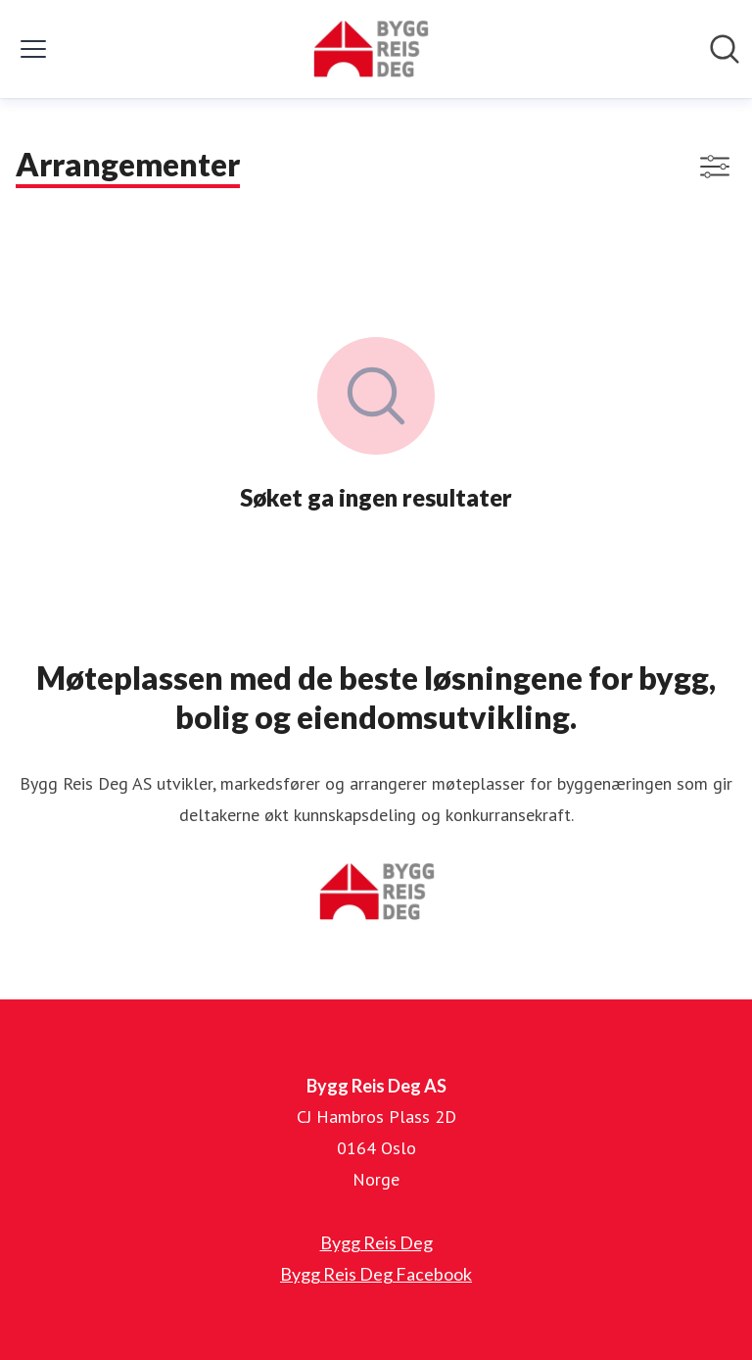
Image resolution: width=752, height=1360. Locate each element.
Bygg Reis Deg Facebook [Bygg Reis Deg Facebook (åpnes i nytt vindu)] (376, 1274)
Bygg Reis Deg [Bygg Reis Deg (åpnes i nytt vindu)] (376, 1242)
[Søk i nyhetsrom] (724, 49)
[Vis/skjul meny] (33, 49)
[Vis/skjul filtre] (714, 166)
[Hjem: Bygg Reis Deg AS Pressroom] (370, 49)
